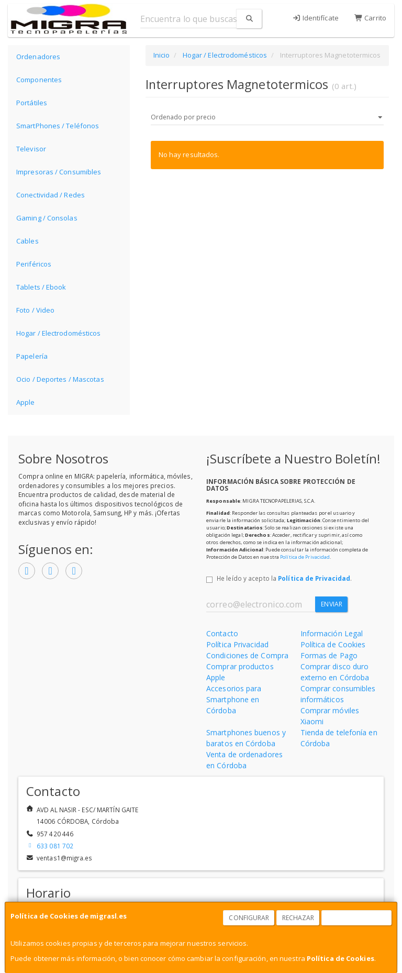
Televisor (31, 148)
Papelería (32, 356)
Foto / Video (35, 310)
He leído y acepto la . (284, 578)
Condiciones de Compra (247, 655)
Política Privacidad (237, 644)
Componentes (39, 79)
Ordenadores (38, 56)
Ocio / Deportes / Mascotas (60, 379)
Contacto (222, 633)
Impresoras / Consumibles (58, 171)
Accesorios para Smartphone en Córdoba (234, 699)
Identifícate (315, 18)
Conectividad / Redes (50, 195)
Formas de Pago (329, 655)
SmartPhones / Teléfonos (57, 125)
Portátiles (31, 102)
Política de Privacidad (305, 557)
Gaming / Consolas (46, 218)
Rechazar (298, 917)
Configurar (249, 917)
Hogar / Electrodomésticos (58, 333)
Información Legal (331, 633)
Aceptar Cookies (357, 917)
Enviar (331, 604)
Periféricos (33, 264)
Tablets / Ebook (41, 287)
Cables (27, 241)
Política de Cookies (340, 958)
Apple (25, 402)
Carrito (370, 18)
